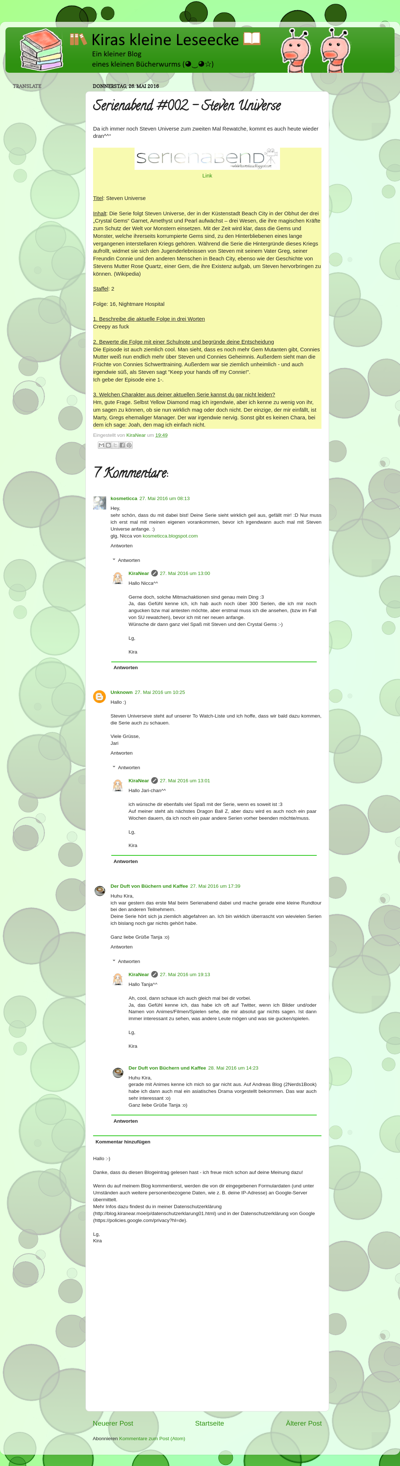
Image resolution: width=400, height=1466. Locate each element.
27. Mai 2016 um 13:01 (185, 780)
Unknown (122, 692)
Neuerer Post (113, 1423)
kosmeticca (124, 498)
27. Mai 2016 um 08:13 (165, 498)
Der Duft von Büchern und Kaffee (149, 886)
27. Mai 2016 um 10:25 (160, 692)
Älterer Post (304, 1423)
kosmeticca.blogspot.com (170, 536)
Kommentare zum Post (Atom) (152, 1438)
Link (207, 176)
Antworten (122, 545)
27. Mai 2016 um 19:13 (185, 974)
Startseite (209, 1423)
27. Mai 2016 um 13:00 (185, 573)
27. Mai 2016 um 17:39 (215, 886)
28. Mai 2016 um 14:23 (233, 1068)
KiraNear (139, 573)
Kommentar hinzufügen (123, 1142)
